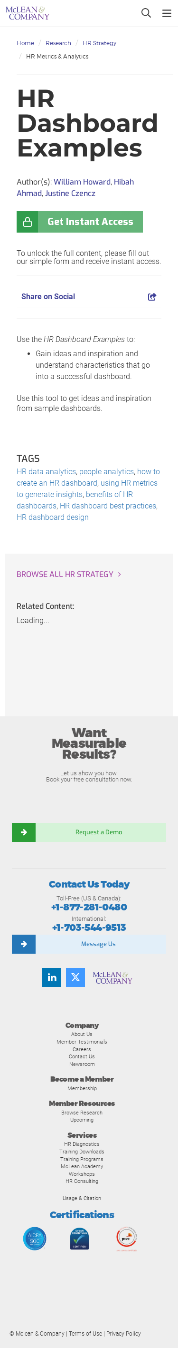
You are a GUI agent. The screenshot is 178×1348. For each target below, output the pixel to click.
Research (58, 43)
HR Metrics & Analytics (57, 56)
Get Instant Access (90, 221)
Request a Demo (98, 832)
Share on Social (89, 296)
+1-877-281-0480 (89, 907)
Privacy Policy (123, 1333)
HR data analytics (46, 471)
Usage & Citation (82, 1198)
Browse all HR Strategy (65, 574)
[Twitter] (75, 977)
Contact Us (82, 1056)
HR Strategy (99, 43)
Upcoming (82, 1119)
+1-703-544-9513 (89, 927)
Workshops (82, 1174)
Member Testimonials (81, 1041)
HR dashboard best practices (108, 505)
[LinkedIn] (51, 977)
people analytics (106, 471)
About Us (82, 1034)
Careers (82, 1049)
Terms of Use (85, 1333)
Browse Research (82, 1112)
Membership (82, 1088)
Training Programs (81, 1159)
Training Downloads (81, 1151)
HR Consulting (82, 1181)
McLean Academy (82, 1166)
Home (25, 43)
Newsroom (82, 1064)
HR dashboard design (53, 517)
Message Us (98, 944)
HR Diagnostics (82, 1144)
